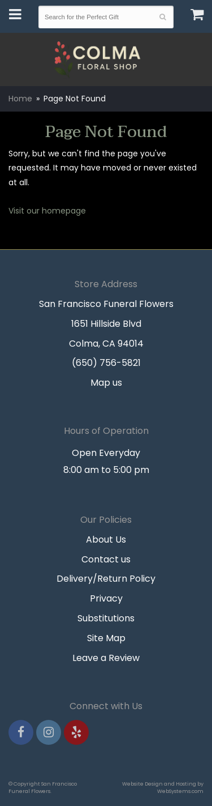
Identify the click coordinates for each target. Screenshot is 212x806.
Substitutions (106, 618)
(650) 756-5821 (106, 362)
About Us (106, 539)
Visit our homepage (47, 210)
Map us (106, 382)
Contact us (106, 559)
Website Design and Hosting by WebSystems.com (163, 787)
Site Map (106, 638)
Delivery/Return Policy (106, 578)
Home (20, 98)
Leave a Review (106, 657)
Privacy (106, 598)
